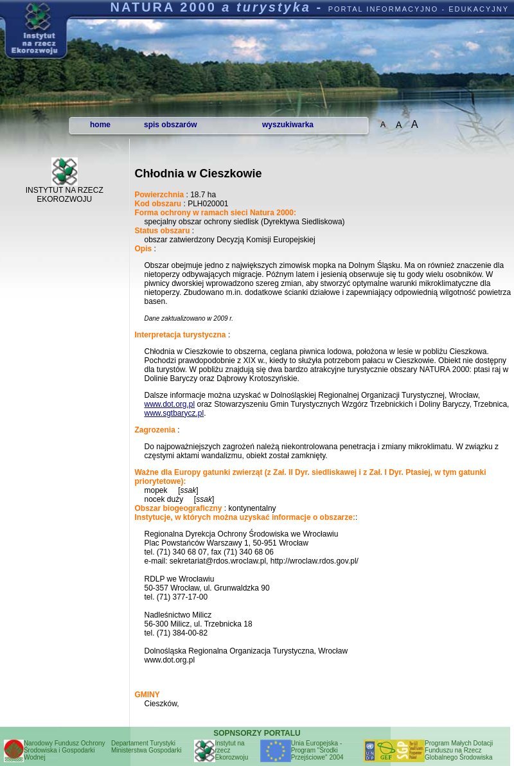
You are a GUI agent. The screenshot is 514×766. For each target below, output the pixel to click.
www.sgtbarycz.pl (174, 413)
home (100, 124)
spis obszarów (170, 124)
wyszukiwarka (288, 124)
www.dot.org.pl (169, 404)
